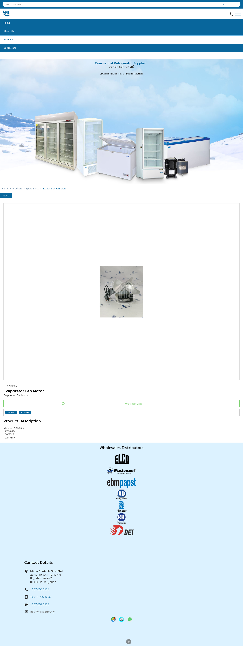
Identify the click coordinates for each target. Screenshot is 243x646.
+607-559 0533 (39, 604)
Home (6, 23)
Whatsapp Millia (133, 403)
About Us (8, 31)
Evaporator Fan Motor (55, 188)
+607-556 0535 (39, 589)
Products (8, 39)
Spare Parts (34, 188)
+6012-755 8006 (40, 597)
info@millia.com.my (42, 612)
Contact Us (9, 48)
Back (6, 195)
